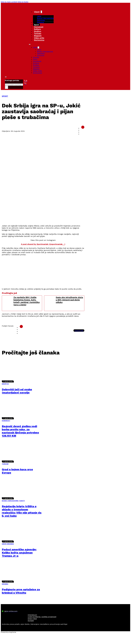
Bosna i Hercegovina (45, 18)
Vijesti (37, 12)
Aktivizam (41, 20)
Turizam (37, 33)
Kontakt (31, 621)
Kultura (37, 29)
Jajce (39, 49)
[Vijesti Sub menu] (41, 12)
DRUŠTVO (5, 384)
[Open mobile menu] (29, 44)
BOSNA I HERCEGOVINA (10, 501)
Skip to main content (9, 2)
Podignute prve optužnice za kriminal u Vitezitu (21, 591)
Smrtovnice (39, 40)
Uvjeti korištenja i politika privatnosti (42, 617)
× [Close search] (6, 87)
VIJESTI (22, 501)
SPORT (5, 96)
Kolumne (40, 22)
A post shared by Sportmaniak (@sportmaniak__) (43, 244)
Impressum (32, 615)
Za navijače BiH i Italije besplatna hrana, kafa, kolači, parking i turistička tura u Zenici (27, 301)
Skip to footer (23, 2)
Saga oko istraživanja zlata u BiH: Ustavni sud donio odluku (69, 299)
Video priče (39, 38)
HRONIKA (5, 584)
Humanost (38, 27)
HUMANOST (6, 420)
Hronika (36, 57)
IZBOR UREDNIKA (8, 544)
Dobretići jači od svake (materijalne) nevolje (17, 391)
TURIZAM (5, 464)
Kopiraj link (79, 330)
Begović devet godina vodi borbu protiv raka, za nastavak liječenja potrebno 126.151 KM (20, 431)
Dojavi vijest (32, 619)
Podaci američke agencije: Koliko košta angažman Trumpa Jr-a (19, 552)
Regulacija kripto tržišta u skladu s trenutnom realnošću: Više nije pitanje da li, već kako (21, 511)
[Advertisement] (43, 208)
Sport (36, 25)
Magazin (38, 36)
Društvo (37, 31)
